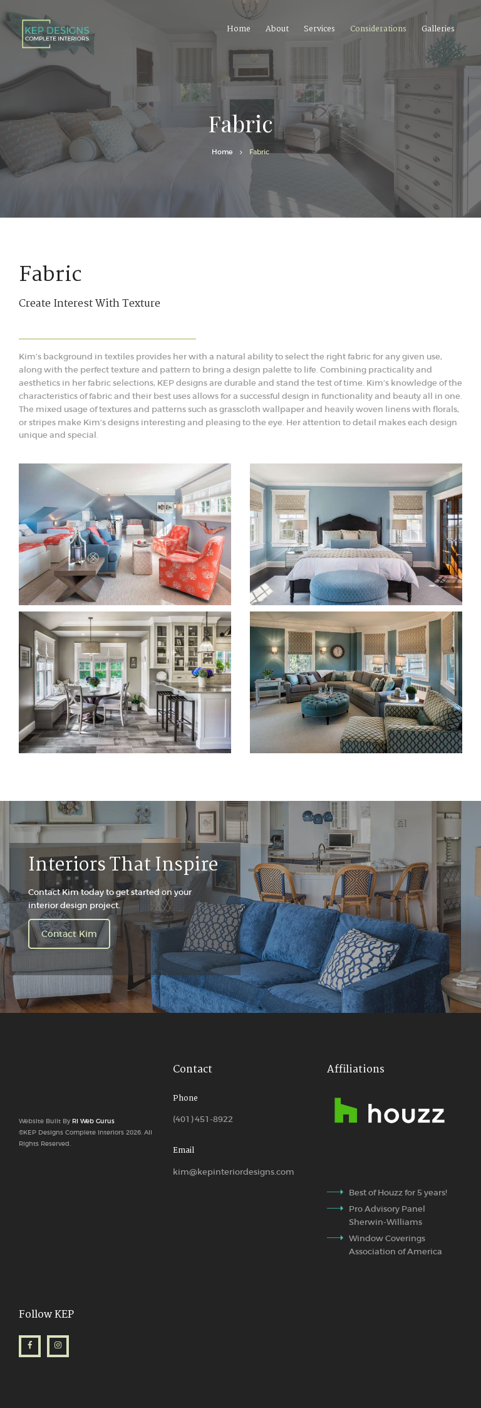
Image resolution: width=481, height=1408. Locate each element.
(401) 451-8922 (203, 1119)
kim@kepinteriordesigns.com (233, 1172)
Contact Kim (69, 934)
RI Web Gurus (92, 1121)
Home (222, 152)
